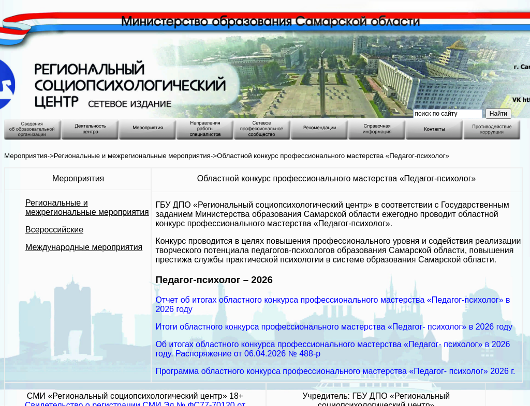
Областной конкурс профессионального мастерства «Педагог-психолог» (333, 156)
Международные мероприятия (83, 247)
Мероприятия (26, 156)
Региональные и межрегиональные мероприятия (132, 156)
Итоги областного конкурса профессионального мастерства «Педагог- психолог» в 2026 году (333, 326)
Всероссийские (54, 229)
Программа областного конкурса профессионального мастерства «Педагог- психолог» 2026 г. (335, 371)
